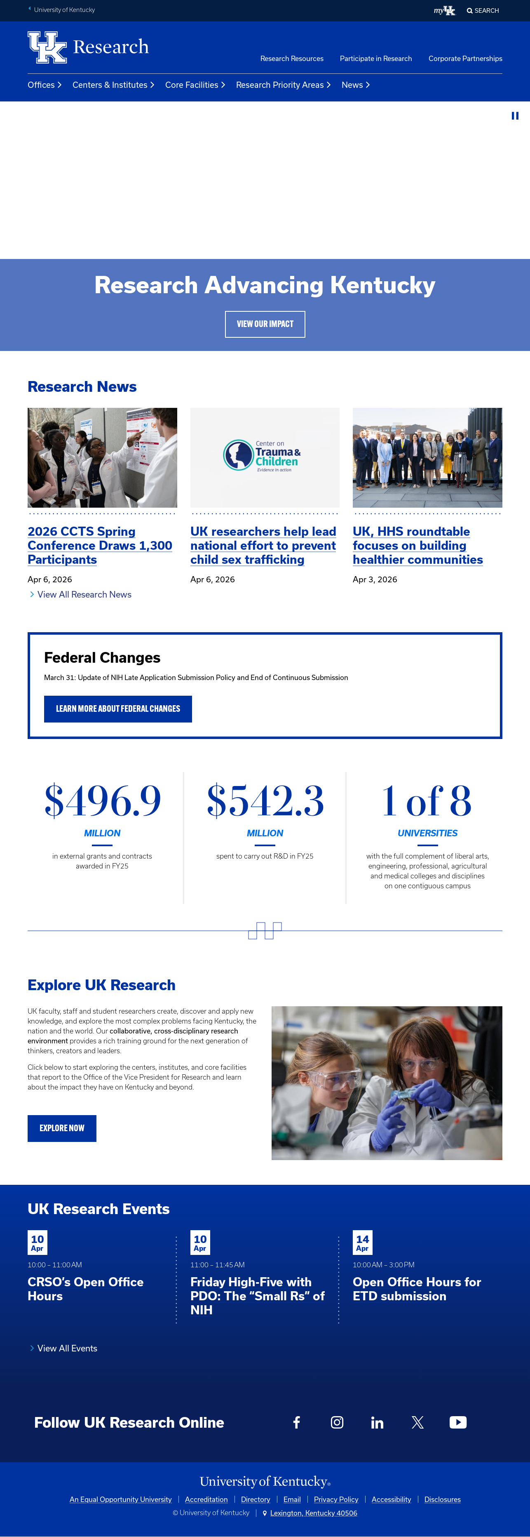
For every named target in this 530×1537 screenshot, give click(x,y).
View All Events (67, 1348)
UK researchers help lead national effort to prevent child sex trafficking (263, 545)
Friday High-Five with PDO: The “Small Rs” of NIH (257, 1296)
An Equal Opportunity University (121, 1499)
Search (487, 10)
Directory (255, 1499)
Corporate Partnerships (465, 58)
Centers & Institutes (114, 85)
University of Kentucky (64, 10)
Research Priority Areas (284, 85)
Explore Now (62, 1129)
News (356, 85)
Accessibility (391, 1499)
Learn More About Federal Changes (118, 709)
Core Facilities (195, 85)
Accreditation (206, 1499)
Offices (45, 85)
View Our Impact (265, 325)
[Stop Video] (515, 116)
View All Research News (84, 594)
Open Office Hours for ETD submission (417, 1289)
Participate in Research (376, 58)
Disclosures (442, 1499)
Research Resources (292, 58)
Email (292, 1499)
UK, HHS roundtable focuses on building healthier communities (418, 545)
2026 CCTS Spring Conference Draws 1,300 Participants (100, 545)
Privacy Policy (336, 1499)
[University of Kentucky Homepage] (265, 1482)
